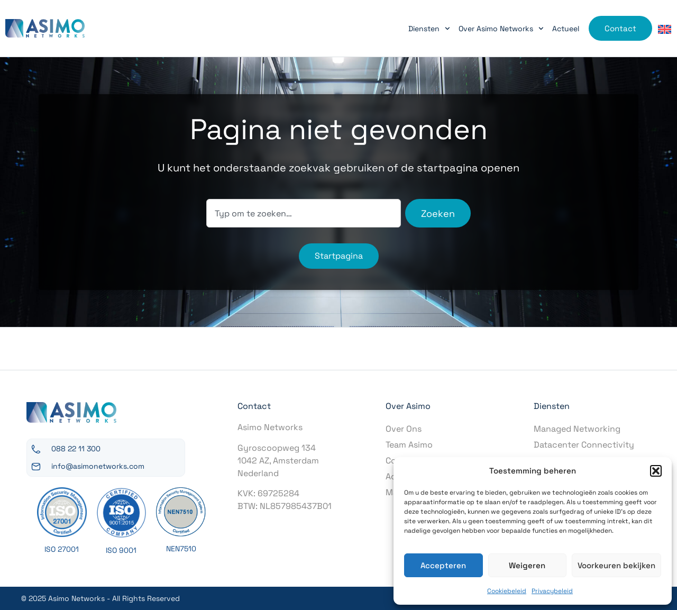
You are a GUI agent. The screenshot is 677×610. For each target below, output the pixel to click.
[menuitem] (664, 29)
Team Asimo (409, 444)
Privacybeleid (552, 591)
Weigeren (527, 565)
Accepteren (443, 565)
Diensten (429, 29)
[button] (656, 471)
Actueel (565, 28)
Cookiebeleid (506, 591)
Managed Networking (577, 428)
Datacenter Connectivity (584, 444)
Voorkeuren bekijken (616, 565)
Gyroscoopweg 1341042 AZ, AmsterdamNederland (278, 460)
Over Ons (404, 428)
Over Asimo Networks (501, 29)
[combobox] (303, 213)
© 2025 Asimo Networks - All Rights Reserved (100, 598)
